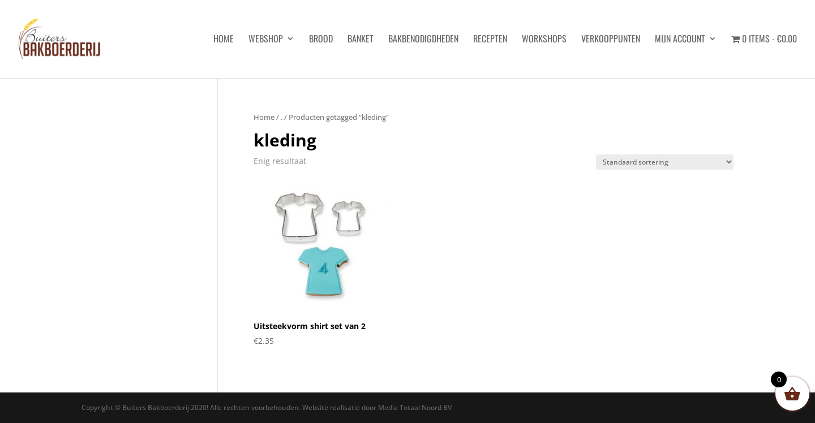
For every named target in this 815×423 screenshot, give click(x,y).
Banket (361, 39)
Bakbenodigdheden (423, 39)
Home (264, 117)
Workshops (544, 39)
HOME (223, 39)
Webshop (265, 39)
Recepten (490, 39)
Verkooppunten (610, 39)
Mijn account (680, 39)
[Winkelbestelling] (665, 162)
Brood (321, 39)
